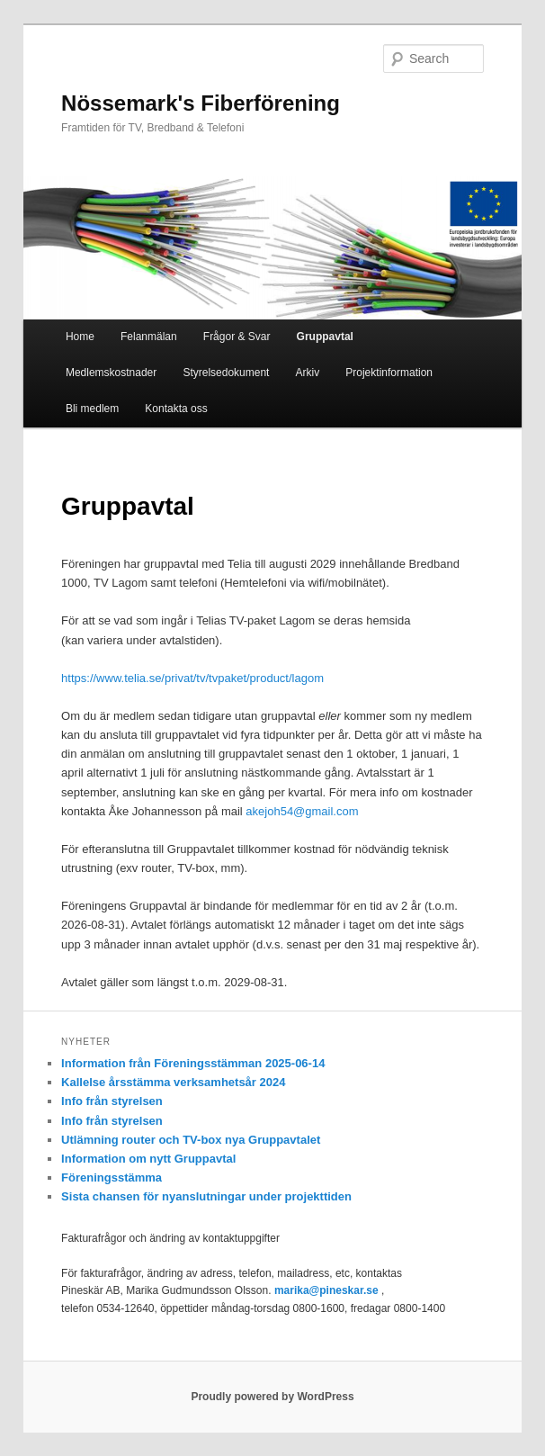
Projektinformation (389, 372)
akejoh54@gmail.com (302, 811)
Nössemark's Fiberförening (200, 103)
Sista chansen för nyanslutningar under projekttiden (206, 1196)
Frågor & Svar (237, 336)
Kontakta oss (176, 408)
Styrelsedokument (226, 372)
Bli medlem (92, 408)
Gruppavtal (325, 336)
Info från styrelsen (112, 1101)
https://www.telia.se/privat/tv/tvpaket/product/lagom (192, 678)
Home (80, 336)
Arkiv (308, 372)
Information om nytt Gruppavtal (148, 1158)
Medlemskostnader (111, 372)
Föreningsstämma (111, 1177)
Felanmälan (149, 336)
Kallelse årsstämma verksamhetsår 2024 (173, 1082)
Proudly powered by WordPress (272, 1396)
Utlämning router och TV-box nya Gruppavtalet (190, 1139)
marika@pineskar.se (326, 1290)
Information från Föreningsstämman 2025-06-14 (193, 1063)
